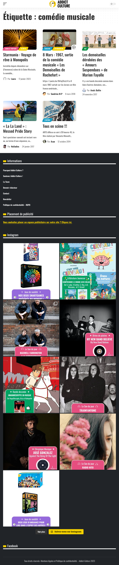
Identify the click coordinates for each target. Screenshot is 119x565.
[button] (5, 4)
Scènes (23, 48)
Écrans (47, 48)
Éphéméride (59, 48)
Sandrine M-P (56, 93)
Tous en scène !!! (55, 126)
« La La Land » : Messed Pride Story (17, 128)
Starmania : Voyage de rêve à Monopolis (19, 57)
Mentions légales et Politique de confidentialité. (59, 561)
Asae (53, 141)
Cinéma (8, 120)
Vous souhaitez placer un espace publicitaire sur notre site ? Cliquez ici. (37, 222)
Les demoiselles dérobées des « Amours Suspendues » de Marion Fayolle (94, 65)
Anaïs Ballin (95, 90)
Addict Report (11, 48)
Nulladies (15, 146)
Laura (13, 78)
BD (85, 48)
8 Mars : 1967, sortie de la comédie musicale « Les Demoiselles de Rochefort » (58, 65)
